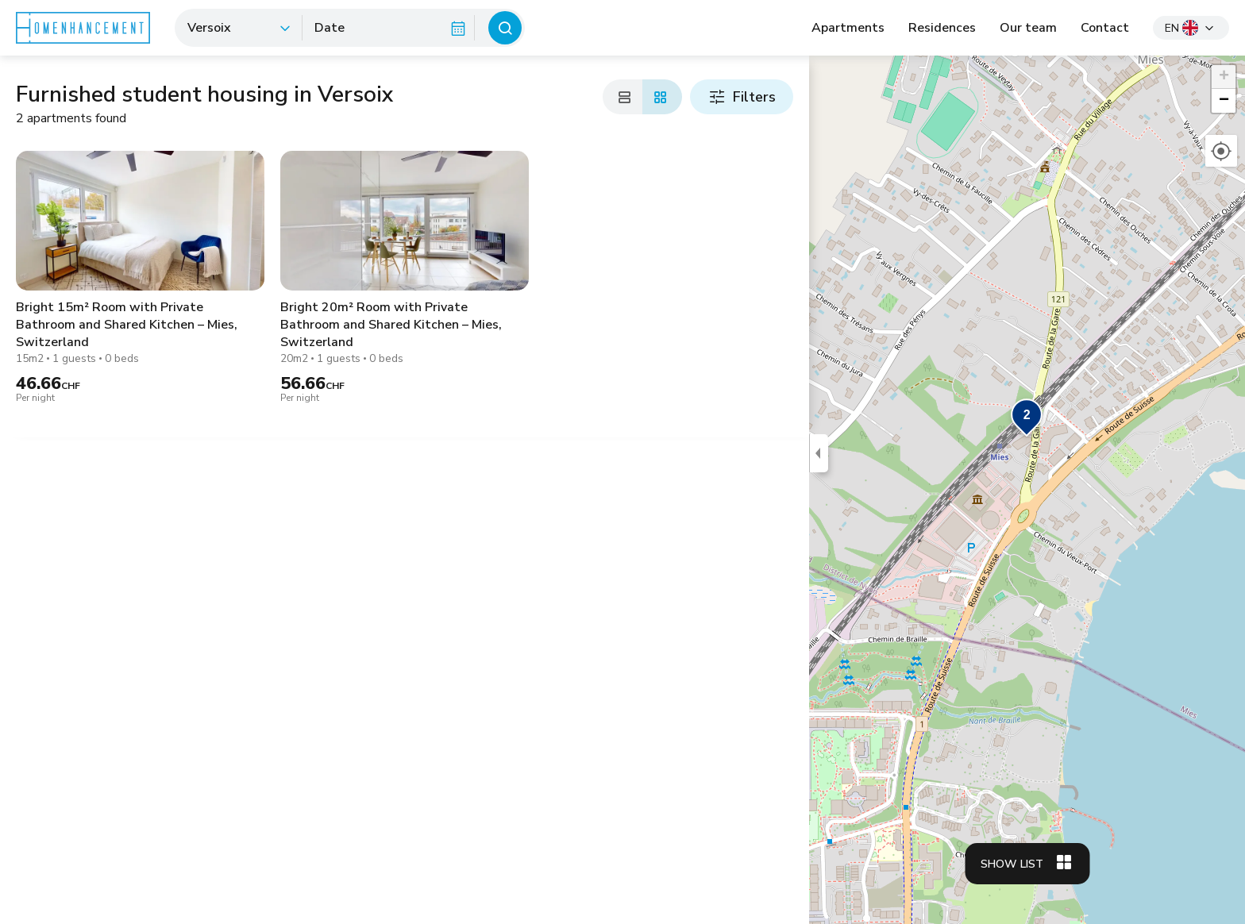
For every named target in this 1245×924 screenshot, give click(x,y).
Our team (1028, 28)
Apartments (848, 28)
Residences (942, 28)
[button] (1026, 418)
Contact (1105, 28)
